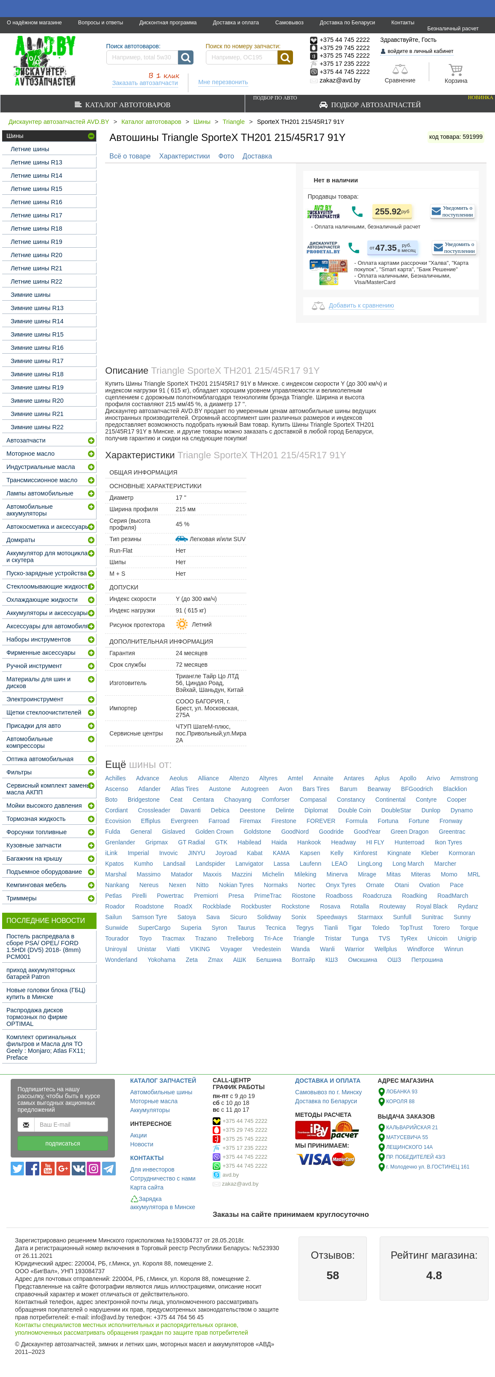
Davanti (190, 810)
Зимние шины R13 (37, 308)
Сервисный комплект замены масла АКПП (48, 789)
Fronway (451, 820)
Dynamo (462, 810)
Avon (286, 788)
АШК (239, 959)
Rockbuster (256, 906)
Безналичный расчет (452, 29)
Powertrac (170, 895)
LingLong (370, 863)
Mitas (394, 874)
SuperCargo (154, 927)
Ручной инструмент (34, 665)
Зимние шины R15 (37, 334)
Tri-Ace (273, 938)
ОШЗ (394, 959)
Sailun (113, 917)
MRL (474, 874)
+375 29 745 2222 (245, 1130)
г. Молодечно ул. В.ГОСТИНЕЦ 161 (427, 1167)
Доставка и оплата (236, 23)
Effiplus (151, 820)
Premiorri (206, 895)
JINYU (196, 853)
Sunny (462, 917)
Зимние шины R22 (37, 427)
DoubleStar (396, 810)
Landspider (210, 863)
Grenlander (120, 842)
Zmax (215, 959)
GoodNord (295, 831)
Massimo (149, 874)
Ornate (375, 885)
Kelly (337, 853)
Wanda (300, 949)
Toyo (145, 938)
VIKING (200, 949)
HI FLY (375, 842)
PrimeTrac (267, 895)
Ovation (429, 885)
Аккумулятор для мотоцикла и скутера (47, 556)
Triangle (234, 121)
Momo (449, 874)
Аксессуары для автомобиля (47, 626)
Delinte (284, 810)
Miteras (421, 874)
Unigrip (467, 938)
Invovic (168, 853)
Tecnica (276, 927)
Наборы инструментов (38, 639)
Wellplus (386, 949)
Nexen (177, 885)
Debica (220, 810)
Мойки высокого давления (44, 805)
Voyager (231, 949)
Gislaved (173, 831)
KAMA (281, 853)
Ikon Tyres (448, 842)
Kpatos (114, 863)
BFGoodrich (417, 788)
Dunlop (431, 810)
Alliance (208, 778)
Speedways (331, 917)
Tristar (333, 938)
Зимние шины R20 (37, 400)
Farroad (218, 820)
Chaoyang (238, 799)
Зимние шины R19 (37, 387)
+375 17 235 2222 (245, 1148)
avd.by (231, 1175)
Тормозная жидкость (36, 818)
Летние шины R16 (36, 202)
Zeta (192, 959)
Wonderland (121, 959)
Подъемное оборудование (44, 871)
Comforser (275, 799)
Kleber (429, 853)
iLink (111, 853)
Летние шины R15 (36, 188)
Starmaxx (370, 917)
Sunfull (402, 917)
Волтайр (303, 959)
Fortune (419, 820)
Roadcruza (377, 895)
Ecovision (118, 820)
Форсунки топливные (36, 832)
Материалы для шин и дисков (38, 682)
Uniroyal (116, 949)
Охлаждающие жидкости (42, 599)
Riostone (303, 895)
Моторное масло (30, 453)
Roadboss (338, 895)
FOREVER (321, 820)
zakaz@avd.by (240, 1184)
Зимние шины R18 (37, 374)
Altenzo (239, 778)
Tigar (354, 927)
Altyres (268, 778)
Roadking (414, 895)
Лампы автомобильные (39, 493)
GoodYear (367, 831)
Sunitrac (432, 917)
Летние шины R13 (36, 162)
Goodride (331, 831)
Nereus (148, 885)
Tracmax (173, 938)
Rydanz (468, 906)
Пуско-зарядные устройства (46, 573)
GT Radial (191, 842)
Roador (115, 906)
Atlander (149, 788)
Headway (343, 842)
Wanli (327, 949)
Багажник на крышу (34, 858)
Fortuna (388, 820)
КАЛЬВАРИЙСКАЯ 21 (412, 1128)
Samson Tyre (149, 917)
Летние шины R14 (36, 175)
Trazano (206, 938)
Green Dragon (410, 831)
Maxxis (212, 874)
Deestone (252, 810)
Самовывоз (289, 23)
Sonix (298, 917)
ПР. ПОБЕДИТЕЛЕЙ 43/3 (415, 1157)
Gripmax (156, 842)
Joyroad (226, 853)
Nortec (307, 885)
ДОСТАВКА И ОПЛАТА (327, 1080)
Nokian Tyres (236, 885)
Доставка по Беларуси (347, 23)
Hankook (309, 842)
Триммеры (21, 898)
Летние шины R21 (36, 268)
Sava (213, 917)
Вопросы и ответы (100, 23)
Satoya (186, 917)
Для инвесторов (152, 1169)
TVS (384, 938)
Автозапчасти (26, 440)
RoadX (183, 906)
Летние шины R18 (36, 228)
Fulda (112, 831)
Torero (441, 927)
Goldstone (257, 831)
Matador (182, 874)
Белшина (268, 959)
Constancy (351, 799)
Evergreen (185, 820)
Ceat (176, 799)
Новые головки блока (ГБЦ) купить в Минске (45, 993)
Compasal (313, 799)
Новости (141, 1144)
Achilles (115, 778)
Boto (111, 799)
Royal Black (432, 906)
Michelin (273, 874)
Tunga (359, 938)
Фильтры (19, 772)
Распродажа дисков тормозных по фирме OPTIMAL (36, 1017)
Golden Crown (214, 831)
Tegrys (304, 927)
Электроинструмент (34, 699)
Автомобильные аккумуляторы (29, 510)
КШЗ (331, 959)
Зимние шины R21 (37, 413)
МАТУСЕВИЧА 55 (407, 1137)
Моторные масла (154, 1101)
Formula (356, 820)
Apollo (408, 778)
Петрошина (427, 959)
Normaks (276, 885)
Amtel (295, 778)
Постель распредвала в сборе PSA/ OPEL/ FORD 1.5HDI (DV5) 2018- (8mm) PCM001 (43, 946)
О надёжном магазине (34, 23)
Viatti (173, 949)
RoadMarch (452, 895)
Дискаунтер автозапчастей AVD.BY (59, 121)
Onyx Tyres (341, 885)
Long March (408, 863)
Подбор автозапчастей (373, 101)
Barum (348, 788)
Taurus (246, 927)
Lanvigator (249, 863)
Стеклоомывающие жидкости (48, 586)
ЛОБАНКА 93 (401, 1092)
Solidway (269, 917)
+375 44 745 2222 (245, 1121)
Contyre (426, 799)
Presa (236, 895)
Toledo (380, 927)
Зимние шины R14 (37, 321)
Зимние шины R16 (37, 347)
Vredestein (266, 949)
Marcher (445, 863)
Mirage (367, 874)
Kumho (143, 863)
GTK (221, 842)
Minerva (337, 874)
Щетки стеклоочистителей (43, 712)
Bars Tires (316, 788)
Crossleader (154, 810)
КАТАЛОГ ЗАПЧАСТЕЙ (163, 1080)
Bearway (379, 788)
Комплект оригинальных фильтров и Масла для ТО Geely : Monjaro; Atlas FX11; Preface (45, 1047)
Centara (203, 799)
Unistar (147, 949)
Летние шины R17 (36, 215)
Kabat (255, 853)
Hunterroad (410, 842)
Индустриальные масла (40, 466)
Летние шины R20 (36, 255)
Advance (147, 778)
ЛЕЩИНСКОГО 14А (409, 1147)
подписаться (62, 1143)
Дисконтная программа (167, 23)
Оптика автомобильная (39, 759)
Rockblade (216, 906)
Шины (202, 121)
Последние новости (45, 920)
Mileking (305, 874)
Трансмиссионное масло (41, 480)
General (141, 831)
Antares (354, 778)
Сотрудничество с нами (163, 1178)
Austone (220, 788)
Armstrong (464, 778)
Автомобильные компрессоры (29, 742)
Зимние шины (30, 294)
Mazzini (242, 874)
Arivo (433, 778)
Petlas (113, 895)
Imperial (138, 853)
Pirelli (139, 895)
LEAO (339, 863)
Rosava (330, 906)
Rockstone (295, 906)
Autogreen (255, 788)
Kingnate (399, 853)
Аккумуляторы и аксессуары (47, 612)
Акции (138, 1135)
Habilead (249, 842)
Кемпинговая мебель (36, 885)
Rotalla (360, 906)
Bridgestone (144, 799)
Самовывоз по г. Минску (328, 1092)
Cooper (456, 799)
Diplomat (316, 810)
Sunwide (116, 927)
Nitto (202, 885)
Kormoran (462, 853)
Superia (191, 927)
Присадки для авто (33, 725)
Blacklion (455, 788)
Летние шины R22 (36, 281)
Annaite (323, 778)
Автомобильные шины (161, 1092)
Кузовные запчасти (34, 845)
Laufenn (311, 863)
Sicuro (238, 917)
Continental (390, 799)
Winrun (453, 949)
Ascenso (116, 788)
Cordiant (116, 810)
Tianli (331, 927)
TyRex (409, 938)
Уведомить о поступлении (457, 211)
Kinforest (365, 853)
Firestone (284, 820)
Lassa (282, 863)
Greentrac (452, 831)
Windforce (420, 949)
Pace (456, 885)
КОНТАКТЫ (147, 1157)
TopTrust (411, 927)
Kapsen (310, 853)
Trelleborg (240, 938)
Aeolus (179, 778)
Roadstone (149, 906)
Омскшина (362, 959)
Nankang (117, 885)
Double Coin (354, 810)
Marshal (115, 874)
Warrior (354, 949)
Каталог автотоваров (126, 104)
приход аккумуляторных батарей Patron (40, 973)
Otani (402, 885)
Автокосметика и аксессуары (48, 526)
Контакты (402, 23)
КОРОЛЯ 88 (400, 1102)
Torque (469, 927)
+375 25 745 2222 (245, 1139)
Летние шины (30, 149)
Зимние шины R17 (37, 360)
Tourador (117, 938)
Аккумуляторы (150, 1110)
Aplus (382, 778)
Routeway (392, 906)
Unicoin (438, 938)
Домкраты (20, 539)
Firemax (250, 820)
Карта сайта (147, 1187)
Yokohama (161, 959)
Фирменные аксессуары (41, 652)
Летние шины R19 (36, 241)
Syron (219, 927)
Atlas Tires (185, 788)
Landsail (174, 863)
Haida (279, 842)
